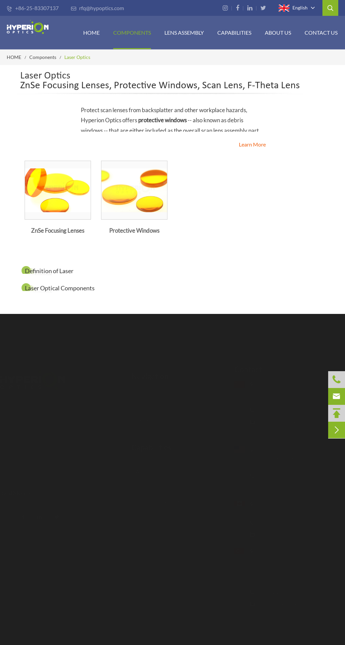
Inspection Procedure (158, 458)
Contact (244, 369)
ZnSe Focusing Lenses (57, 230)
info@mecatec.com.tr (278, 614)
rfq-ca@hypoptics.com (280, 533)
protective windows (162, 120)
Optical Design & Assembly (164, 497)
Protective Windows (134, 230)
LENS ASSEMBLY (153, 406)
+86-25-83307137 (33, 8)
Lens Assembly (184, 32)
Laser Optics (77, 57)
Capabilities (151, 443)
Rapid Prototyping (155, 517)
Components (132, 32)
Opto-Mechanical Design (162, 507)
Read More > (19, 493)
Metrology (145, 487)
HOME (91, 32)
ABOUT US (278, 32)
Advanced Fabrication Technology (172, 468)
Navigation (150, 372)
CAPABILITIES (234, 32)
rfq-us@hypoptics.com (280, 486)
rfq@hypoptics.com (97, 8)
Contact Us (321, 32)
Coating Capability (155, 478)
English (293, 8)
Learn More (252, 144)
